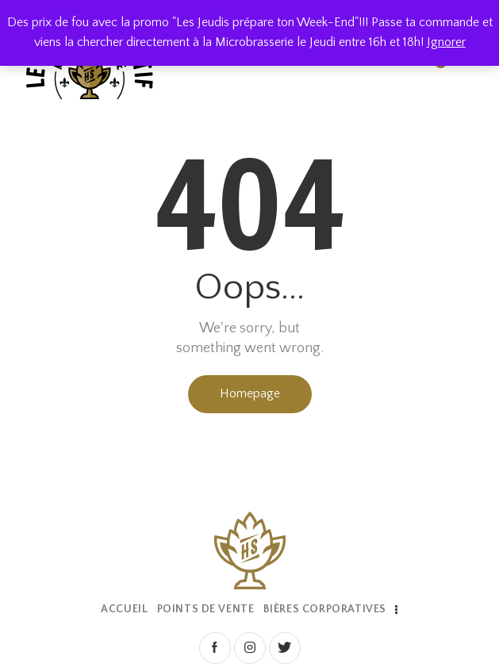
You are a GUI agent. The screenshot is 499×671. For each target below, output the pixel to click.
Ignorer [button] (446, 42)
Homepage (250, 393)
